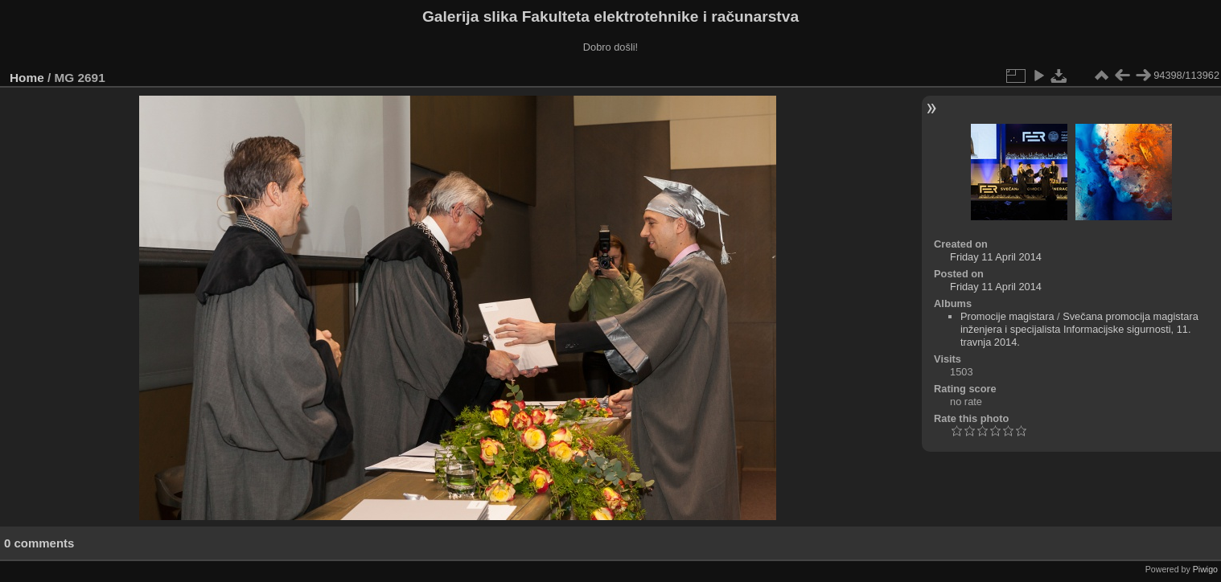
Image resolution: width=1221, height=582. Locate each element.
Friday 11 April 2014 (996, 257)
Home (27, 77)
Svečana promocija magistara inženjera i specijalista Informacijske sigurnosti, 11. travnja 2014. (1079, 329)
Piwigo (1205, 569)
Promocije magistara (1007, 316)
